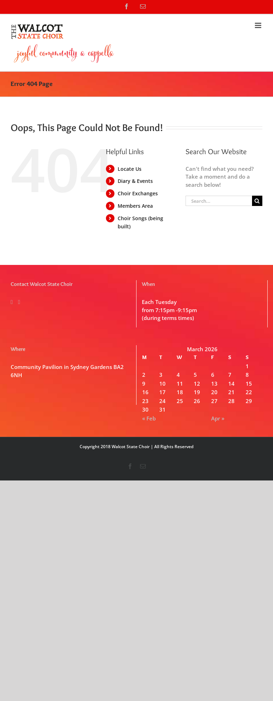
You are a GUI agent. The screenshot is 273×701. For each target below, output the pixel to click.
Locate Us (129, 168)
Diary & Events (135, 181)
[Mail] (19, 302)
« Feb (149, 418)
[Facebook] (12, 302)
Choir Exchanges (138, 193)
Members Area (135, 205)
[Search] (257, 201)
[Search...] (219, 201)
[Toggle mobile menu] (258, 25)
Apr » (217, 418)
